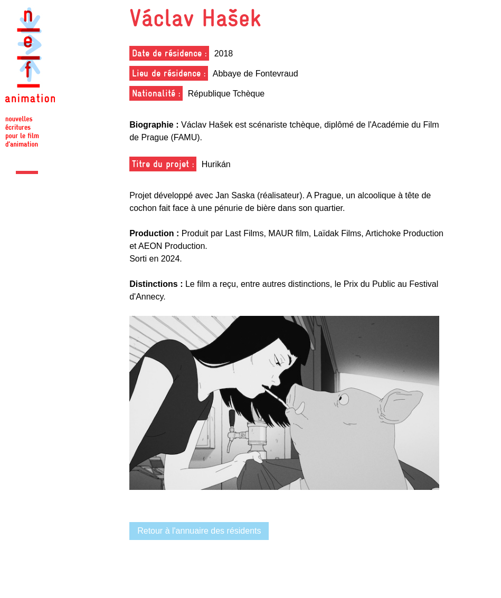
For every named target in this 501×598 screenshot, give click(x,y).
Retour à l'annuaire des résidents (199, 530)
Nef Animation (30, 79)
